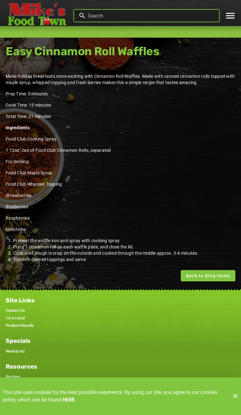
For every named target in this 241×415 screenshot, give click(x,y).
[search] (151, 16)
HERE (68, 400)
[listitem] (15, 310)
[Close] (235, 396)
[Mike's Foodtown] (38, 15)
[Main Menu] (230, 16)
